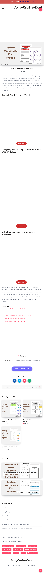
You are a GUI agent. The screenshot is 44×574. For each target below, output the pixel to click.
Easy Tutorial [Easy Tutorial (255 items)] (6, 549)
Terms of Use (6, 516)
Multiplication (36, 360)
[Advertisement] (22, 30)
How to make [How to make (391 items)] (18, 549)
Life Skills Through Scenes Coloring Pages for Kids (17, 529)
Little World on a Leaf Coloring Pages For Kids (15, 524)
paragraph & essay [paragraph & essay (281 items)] (30, 549)
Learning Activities (26, 360)
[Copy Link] (22, 387)
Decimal (12, 360)
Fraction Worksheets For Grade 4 (15, 321)
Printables (23, 356)
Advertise (4, 508)
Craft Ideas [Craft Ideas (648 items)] (32, 546)
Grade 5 (17, 360)
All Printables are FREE (26, 2)
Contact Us (5, 520)
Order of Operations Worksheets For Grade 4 (18, 315)
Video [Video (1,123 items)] (23, 553)
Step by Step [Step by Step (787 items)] (6, 553)
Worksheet (25, 363)
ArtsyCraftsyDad (28, 9)
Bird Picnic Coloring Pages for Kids (12, 537)
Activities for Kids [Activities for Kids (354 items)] (8, 546)
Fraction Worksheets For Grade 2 (15, 312)
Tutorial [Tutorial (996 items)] (16, 553)
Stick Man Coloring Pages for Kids (12, 541)
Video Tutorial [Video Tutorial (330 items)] (32, 553)
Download (21, 143)
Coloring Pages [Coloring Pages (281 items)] (21, 546)
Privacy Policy (6, 512)
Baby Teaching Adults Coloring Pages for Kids (15, 533)
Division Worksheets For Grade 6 (15, 309)
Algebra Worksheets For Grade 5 (15, 318)
